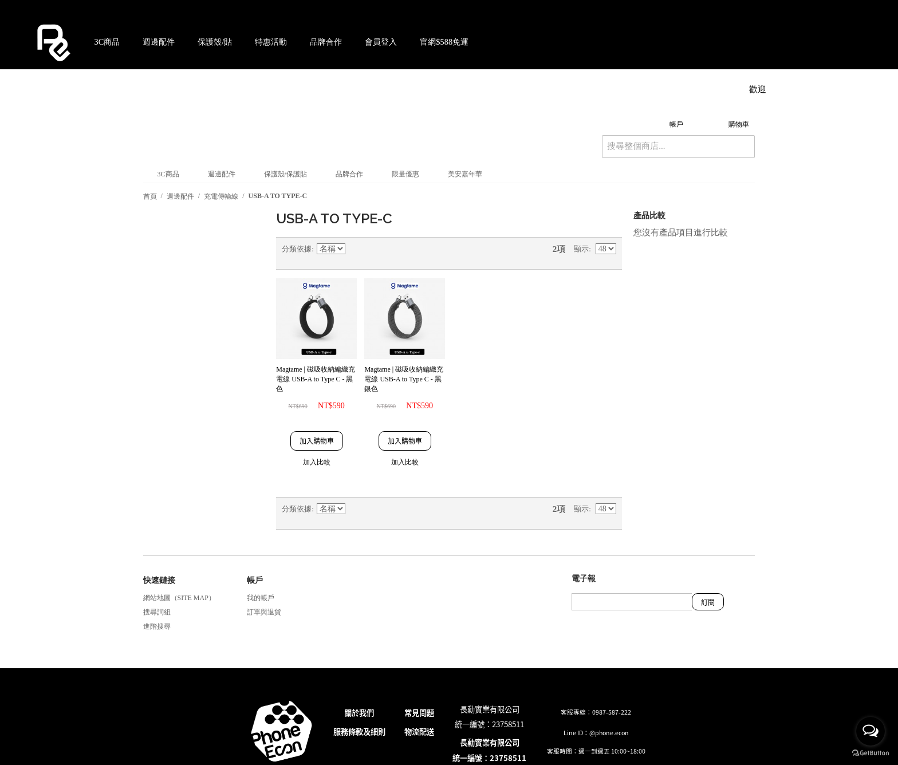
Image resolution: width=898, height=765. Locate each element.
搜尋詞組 (157, 612)
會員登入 (381, 41)
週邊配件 (159, 41)
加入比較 (316, 462)
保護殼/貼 (215, 41)
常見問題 (419, 712)
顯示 (581, 249)
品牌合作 (326, 41)
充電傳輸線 (221, 196)
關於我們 (359, 712)
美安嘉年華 (465, 174)
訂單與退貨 (264, 612)
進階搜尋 (157, 626)
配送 (426, 731)
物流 (411, 731)
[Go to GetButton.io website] (870, 753)
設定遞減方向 (355, 253)
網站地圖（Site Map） (179, 598)
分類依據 (297, 249)
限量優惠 (405, 174)
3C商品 (107, 41)
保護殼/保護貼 (285, 174)
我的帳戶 (260, 598)
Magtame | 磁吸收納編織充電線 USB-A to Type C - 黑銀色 (403, 379)
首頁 (150, 196)
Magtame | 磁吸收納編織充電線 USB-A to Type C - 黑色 (315, 379)
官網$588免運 (444, 41)
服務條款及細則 (359, 731)
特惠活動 (271, 41)
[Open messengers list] (870, 731)
